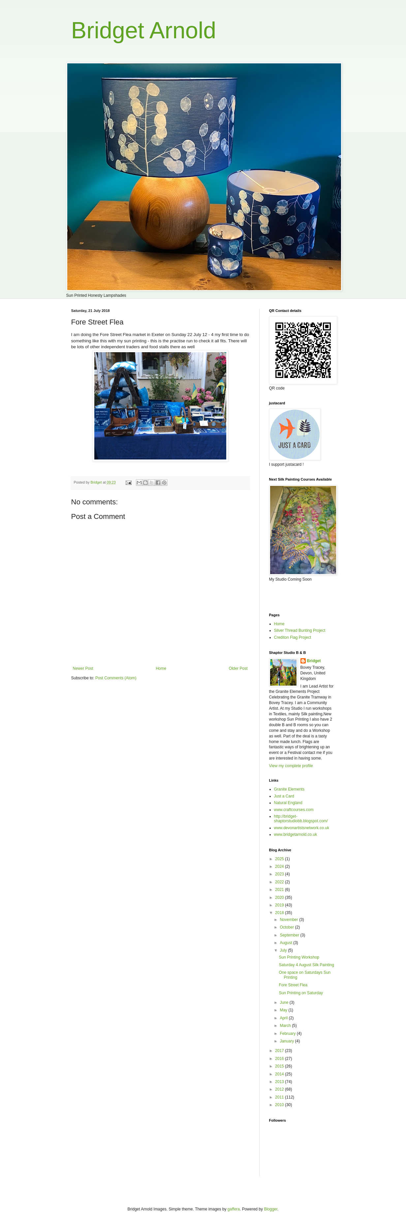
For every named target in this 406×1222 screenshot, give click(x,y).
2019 (280, 905)
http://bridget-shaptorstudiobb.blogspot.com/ (301, 818)
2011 (280, 1097)
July (284, 950)
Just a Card (284, 796)
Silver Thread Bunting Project (300, 630)
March (286, 1025)
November (289, 919)
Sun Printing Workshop (299, 957)
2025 (280, 859)
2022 (280, 882)
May (284, 1010)
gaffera (234, 1209)
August (286, 942)
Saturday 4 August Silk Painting (306, 965)
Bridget (314, 661)
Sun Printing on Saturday (301, 993)
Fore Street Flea (293, 985)
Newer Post (83, 668)
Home (161, 668)
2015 (280, 1066)
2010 (280, 1105)
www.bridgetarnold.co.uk (295, 834)
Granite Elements (289, 789)
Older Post (238, 668)
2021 (280, 889)
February (288, 1033)
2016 (280, 1058)
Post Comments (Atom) (116, 678)
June (284, 1002)
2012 (280, 1089)
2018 (280, 912)
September (290, 935)
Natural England (288, 802)
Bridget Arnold (143, 30)
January (287, 1041)
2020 (280, 897)
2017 (280, 1050)
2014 (280, 1074)
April (284, 1018)
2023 (280, 874)
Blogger (270, 1209)
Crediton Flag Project (292, 637)
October (287, 927)
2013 (280, 1081)
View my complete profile (291, 766)
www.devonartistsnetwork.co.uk (301, 828)
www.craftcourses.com (294, 809)
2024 (280, 866)
